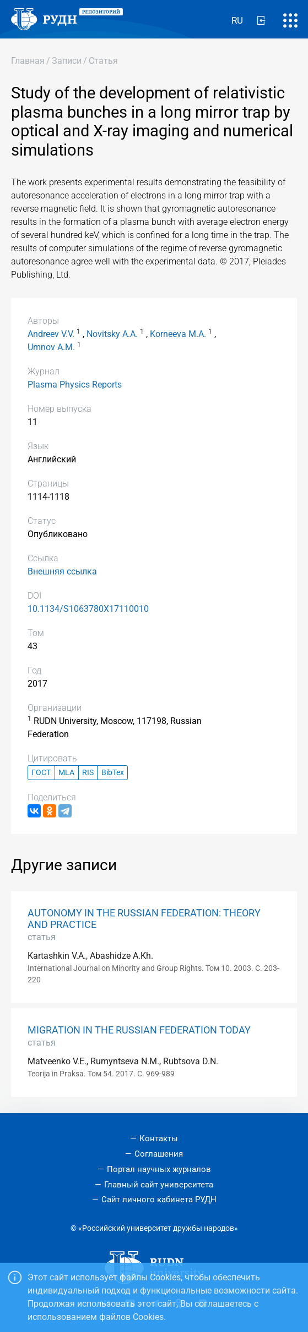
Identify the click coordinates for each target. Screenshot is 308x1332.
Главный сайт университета (158, 1185)
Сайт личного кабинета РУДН (159, 1199)
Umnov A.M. (51, 347)
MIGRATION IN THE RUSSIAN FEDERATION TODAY (139, 1030)
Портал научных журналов (159, 1169)
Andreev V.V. (51, 334)
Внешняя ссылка (62, 571)
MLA (66, 772)
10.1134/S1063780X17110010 (88, 609)
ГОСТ (41, 772)
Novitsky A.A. (112, 334)
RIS (88, 772)
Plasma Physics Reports (75, 384)
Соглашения (158, 1154)
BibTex (112, 772)
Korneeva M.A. (178, 334)
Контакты (158, 1138)
